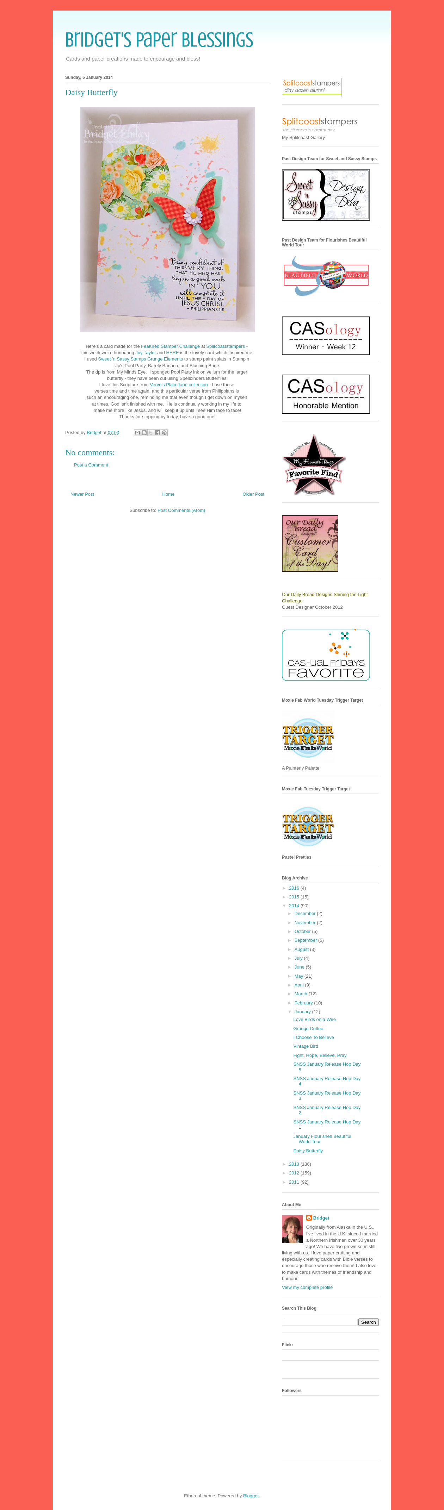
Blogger (251, 1495)
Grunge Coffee (308, 1028)
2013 (295, 1164)
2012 (295, 1173)
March (302, 993)
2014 (295, 905)
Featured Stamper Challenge (170, 346)
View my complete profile (307, 1287)
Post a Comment (91, 465)
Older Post (253, 494)
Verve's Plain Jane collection (179, 384)
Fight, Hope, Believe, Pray (319, 1055)
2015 (295, 897)
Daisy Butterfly (308, 1150)
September (306, 940)
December (306, 913)
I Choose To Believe (313, 1037)
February (304, 1002)
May (299, 976)
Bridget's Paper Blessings (159, 39)
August (302, 949)
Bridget (321, 1218)
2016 (295, 888)
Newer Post (82, 494)
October (303, 931)
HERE (172, 352)
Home (168, 494)
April (300, 985)
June (300, 967)
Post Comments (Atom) (181, 510)
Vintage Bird (305, 1046)
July (299, 958)
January (303, 1011)
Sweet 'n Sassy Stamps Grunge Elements (140, 359)
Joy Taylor (145, 352)
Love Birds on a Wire (314, 1019)
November (306, 922)
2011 (295, 1182)
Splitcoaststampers (225, 346)
